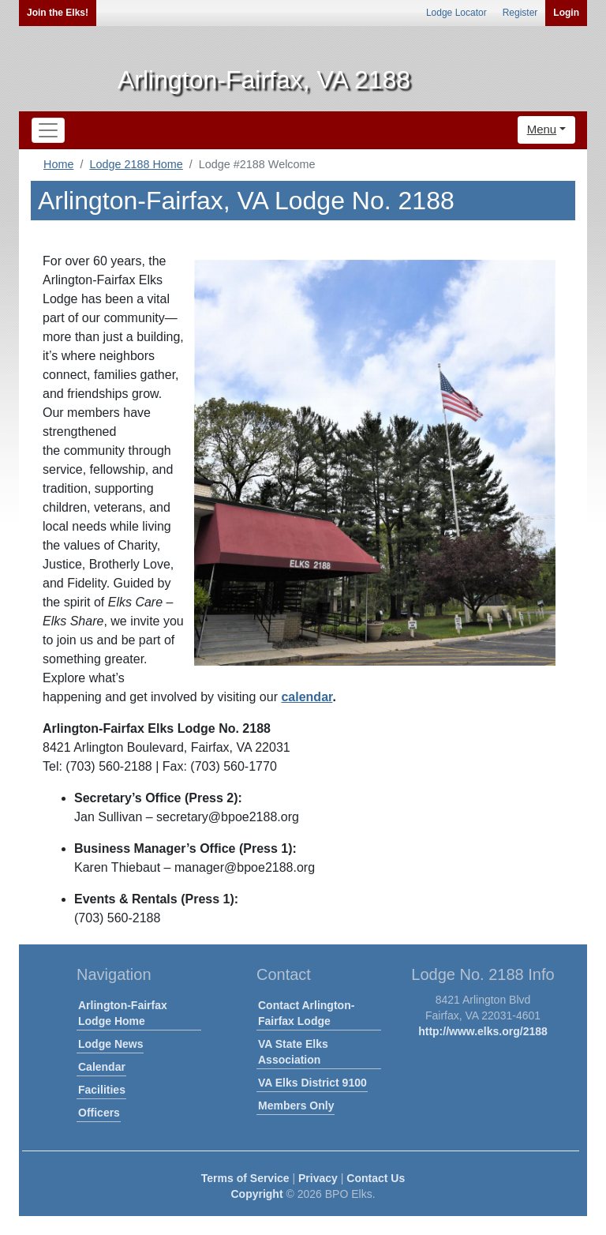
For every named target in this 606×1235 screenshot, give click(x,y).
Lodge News (110, 1044)
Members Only (296, 1105)
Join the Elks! (57, 12)
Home (58, 164)
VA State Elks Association (293, 1052)
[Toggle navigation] (48, 130)
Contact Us (375, 1178)
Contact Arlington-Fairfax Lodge (306, 1013)
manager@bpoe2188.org (244, 867)
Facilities (101, 1089)
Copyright (256, 1194)
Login (566, 12)
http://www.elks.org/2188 (483, 1031)
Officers (99, 1112)
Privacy (318, 1178)
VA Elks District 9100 (312, 1082)
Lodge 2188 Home (135, 164)
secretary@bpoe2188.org (227, 817)
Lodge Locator (456, 12)
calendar (306, 697)
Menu (542, 129)
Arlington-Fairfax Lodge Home (122, 1013)
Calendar (101, 1066)
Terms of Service (245, 1178)
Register (520, 12)
